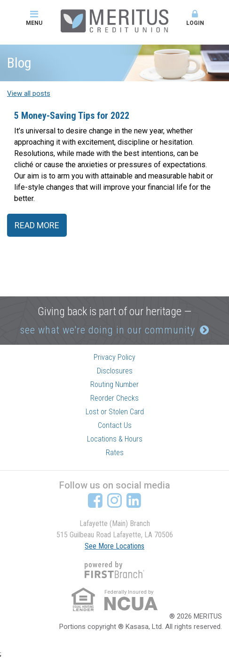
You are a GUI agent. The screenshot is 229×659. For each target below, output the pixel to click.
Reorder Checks (114, 398)
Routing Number (114, 384)
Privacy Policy (114, 357)
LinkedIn (133, 500)
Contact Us (115, 425)
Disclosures (115, 370)
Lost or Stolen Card (115, 411)
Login (195, 17)
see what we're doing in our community (107, 330)
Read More (37, 225)
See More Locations (114, 546)
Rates (115, 452)
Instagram (114, 500)
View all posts (28, 93)
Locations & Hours (114, 438)
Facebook (95, 500)
